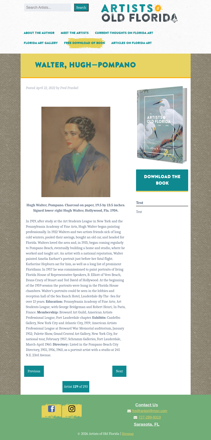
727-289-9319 (150, 417)
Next (119, 371)
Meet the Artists (75, 33)
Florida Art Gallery (41, 43)
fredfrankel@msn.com (149, 411)
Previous (34, 371)
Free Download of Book (84, 43)
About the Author (39, 33)
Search (81, 8)
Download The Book (162, 180)
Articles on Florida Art (131, 43)
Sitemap (128, 434)
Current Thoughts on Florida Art (124, 33)
